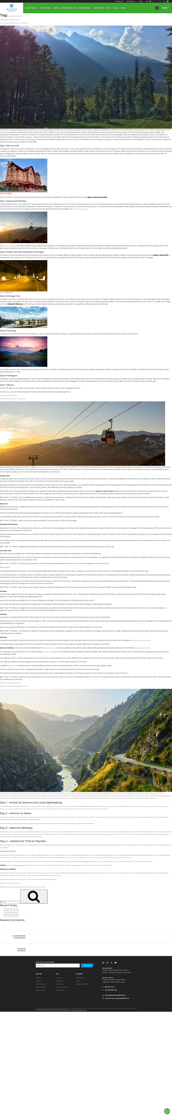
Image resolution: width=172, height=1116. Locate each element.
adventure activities (50, 648)
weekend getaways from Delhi (46, 467)
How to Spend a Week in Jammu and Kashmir (14, 23)
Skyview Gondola (41, 987)
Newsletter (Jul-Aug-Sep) (10, 912)
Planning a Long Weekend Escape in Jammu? (14, 686)
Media (123, 8)
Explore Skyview (31, 8)
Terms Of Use (60, 990)
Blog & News (80, 977)
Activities (56, 8)
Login (140, 1)
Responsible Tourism (69, 8)
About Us (38, 977)
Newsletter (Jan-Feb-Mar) (11, 909)
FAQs (109, 8)
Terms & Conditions (61, 987)
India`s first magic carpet (80, 209)
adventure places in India (142, 648)
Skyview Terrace (40, 990)
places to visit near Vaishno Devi (140, 640)
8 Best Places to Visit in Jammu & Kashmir (12, 399)
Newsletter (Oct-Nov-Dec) (11, 910)
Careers (116, 8)
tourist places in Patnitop (28, 834)
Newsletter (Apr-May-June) (11, 914)
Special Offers (99, 8)
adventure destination (9, 246)
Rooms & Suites (45, 8)
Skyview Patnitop (5, 845)
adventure (14, 665)
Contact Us (119, 1)
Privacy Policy (60, 984)
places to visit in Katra (49, 817)
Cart (148, 1)
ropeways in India (48, 652)
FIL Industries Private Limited (77, 1010)
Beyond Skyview (84, 8)
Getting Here (130, 1)
